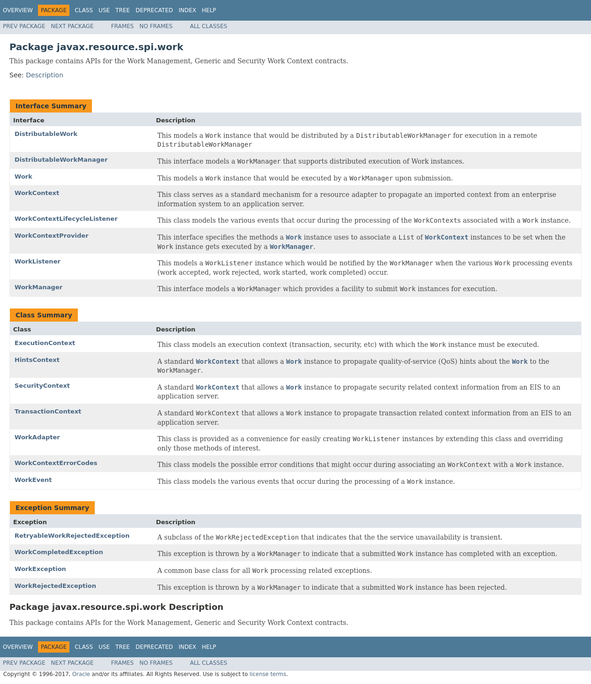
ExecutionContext (45, 342)
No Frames (156, 26)
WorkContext (37, 192)
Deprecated (154, 10)
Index (188, 10)
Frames (122, 26)
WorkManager (38, 287)
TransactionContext (48, 411)
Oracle (81, 674)
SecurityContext (42, 385)
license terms (268, 674)
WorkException (40, 568)
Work (23, 176)
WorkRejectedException (55, 585)
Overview (18, 10)
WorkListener (38, 261)
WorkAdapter (37, 437)
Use (104, 10)
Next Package (72, 26)
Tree (122, 10)
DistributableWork (46, 133)
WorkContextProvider (52, 235)
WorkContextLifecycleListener (66, 218)
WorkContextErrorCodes (56, 462)
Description (44, 75)
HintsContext (37, 359)
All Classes (208, 26)
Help (209, 10)
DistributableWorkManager (61, 159)
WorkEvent (33, 479)
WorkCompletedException (59, 552)
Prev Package (24, 26)
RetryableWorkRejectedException (72, 535)
